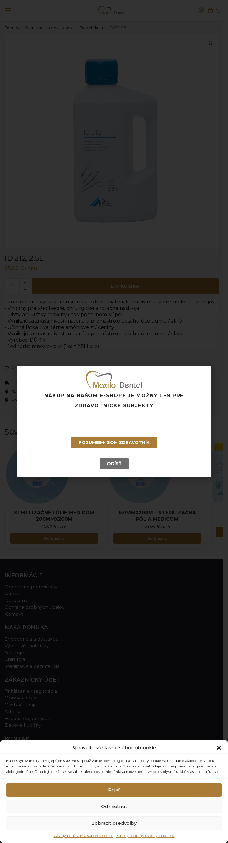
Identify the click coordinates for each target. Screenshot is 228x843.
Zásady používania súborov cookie (83, 835)
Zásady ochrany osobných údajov (145, 835)
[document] (114, 421)
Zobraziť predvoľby (114, 823)
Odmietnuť (114, 806)
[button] (219, 748)
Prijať (114, 790)
